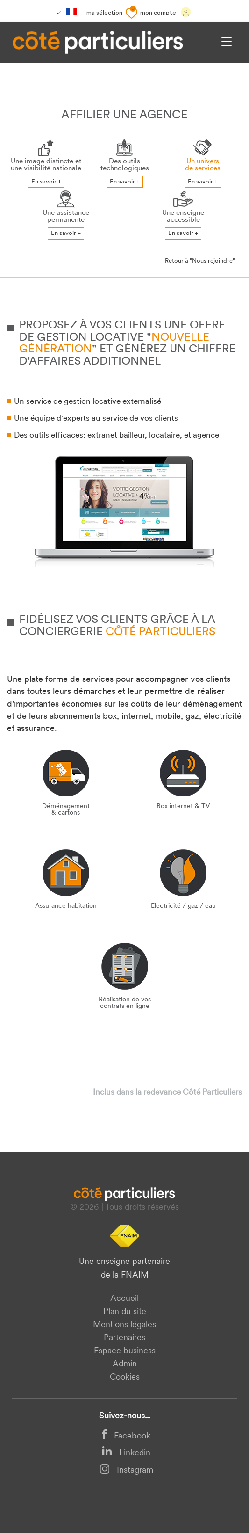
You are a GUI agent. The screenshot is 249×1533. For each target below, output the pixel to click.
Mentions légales (124, 1325)
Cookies (125, 1377)
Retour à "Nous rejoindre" (200, 261)
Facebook (126, 1436)
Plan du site (124, 1311)
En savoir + (46, 182)
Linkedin (126, 1453)
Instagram (126, 1470)
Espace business (125, 1351)
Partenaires (124, 1338)
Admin (125, 1364)
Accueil (124, 1298)
